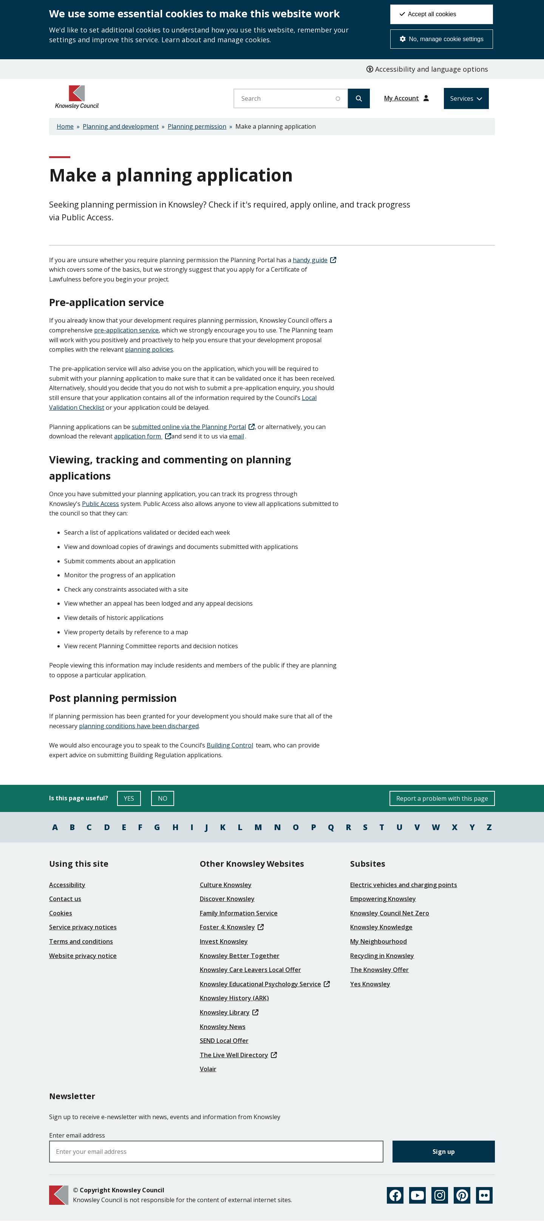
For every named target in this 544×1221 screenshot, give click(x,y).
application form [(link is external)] (142, 436)
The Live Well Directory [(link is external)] (238, 1055)
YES (132, 800)
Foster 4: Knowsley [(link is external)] (232, 927)
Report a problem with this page (442, 798)
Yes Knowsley (370, 984)
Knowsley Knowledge (381, 927)
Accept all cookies (428, 14)
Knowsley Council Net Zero (389, 913)
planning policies (149, 349)
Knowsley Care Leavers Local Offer (250, 970)
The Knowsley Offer (379, 970)
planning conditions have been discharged (139, 726)
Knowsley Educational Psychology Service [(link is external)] (265, 984)
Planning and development (121, 126)
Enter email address (77, 1135)
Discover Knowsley (227, 899)
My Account (401, 98)
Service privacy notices (83, 927)
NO (166, 800)
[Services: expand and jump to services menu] (466, 98)
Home (65, 126)
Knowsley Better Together (240, 956)
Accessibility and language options (427, 69)
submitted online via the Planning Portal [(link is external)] (193, 427)
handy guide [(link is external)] (314, 260)
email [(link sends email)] (237, 436)
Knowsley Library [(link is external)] (229, 1012)
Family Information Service (239, 913)
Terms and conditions (81, 941)
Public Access (100, 504)
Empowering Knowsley (383, 899)
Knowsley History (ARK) (234, 998)
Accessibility (67, 885)
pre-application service (126, 330)
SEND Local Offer (224, 1040)
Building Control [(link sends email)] (230, 745)
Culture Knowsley (226, 885)
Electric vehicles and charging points (403, 885)
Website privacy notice (83, 956)
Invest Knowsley (224, 941)
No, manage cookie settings (442, 39)
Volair (208, 1069)
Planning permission (197, 126)
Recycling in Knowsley (382, 956)
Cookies (60, 913)
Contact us (65, 899)
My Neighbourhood (378, 941)
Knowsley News (223, 1027)
